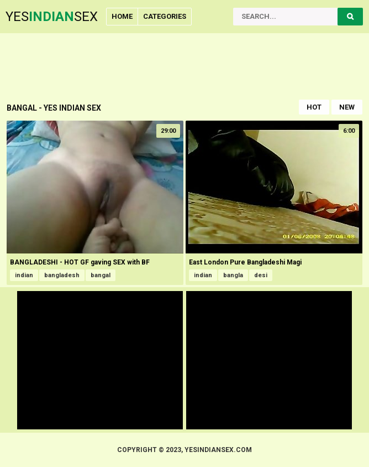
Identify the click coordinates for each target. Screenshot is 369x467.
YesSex (52, 16)
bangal (100, 275)
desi (260, 275)
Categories (164, 16)
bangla (233, 275)
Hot (314, 107)
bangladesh (62, 275)
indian (24, 275)
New (347, 107)
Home (122, 16)
